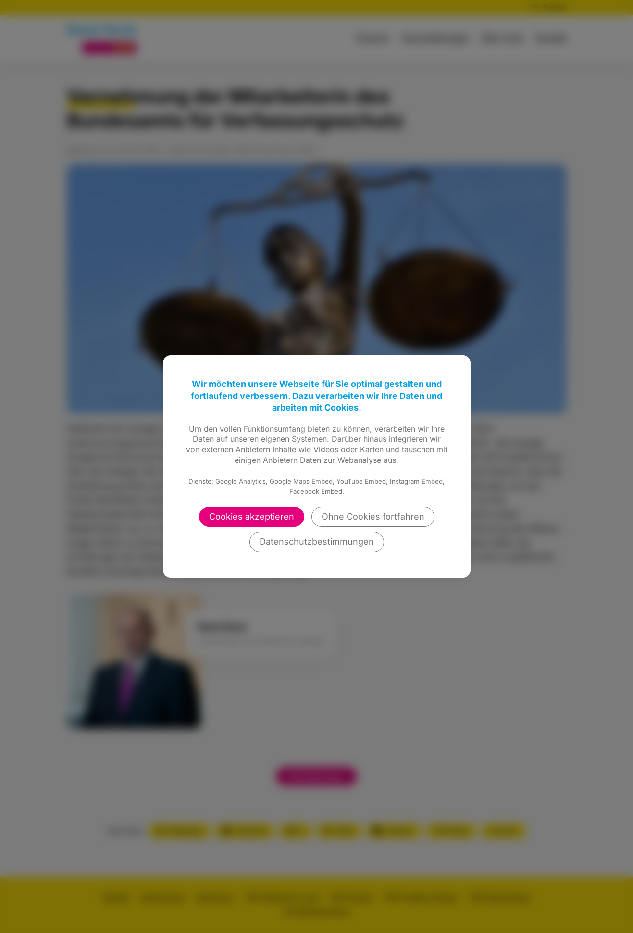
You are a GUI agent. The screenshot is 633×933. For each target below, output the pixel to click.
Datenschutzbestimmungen (317, 541)
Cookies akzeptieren (251, 516)
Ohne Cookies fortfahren (373, 516)
